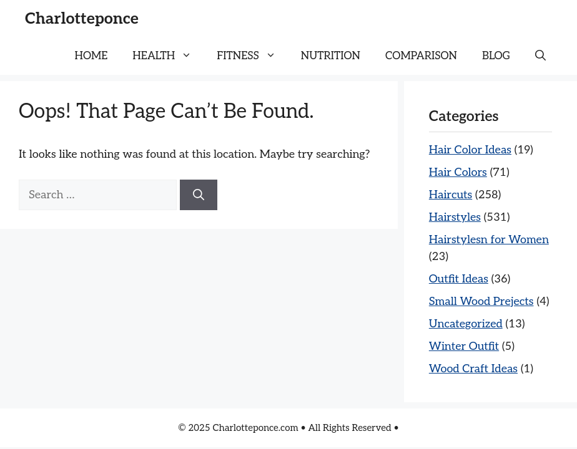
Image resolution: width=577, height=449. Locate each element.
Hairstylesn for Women (489, 239)
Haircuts (450, 194)
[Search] (198, 195)
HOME (91, 56)
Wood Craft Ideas (473, 368)
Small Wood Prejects (481, 301)
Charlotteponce (82, 18)
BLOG (496, 56)
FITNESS (252, 56)
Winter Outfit (464, 346)
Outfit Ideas (458, 279)
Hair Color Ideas (470, 150)
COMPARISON (421, 56)
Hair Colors (458, 172)
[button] (540, 56)
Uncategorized (466, 324)
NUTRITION (330, 56)
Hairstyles (455, 217)
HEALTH (168, 56)
